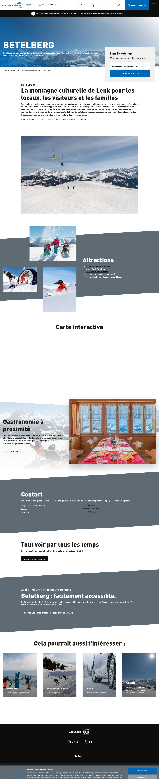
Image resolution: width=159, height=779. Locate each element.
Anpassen (142, 764)
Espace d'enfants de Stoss (98, 266)
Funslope (12, 689)
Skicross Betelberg (57, 689)
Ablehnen (142, 771)
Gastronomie (12, 451)
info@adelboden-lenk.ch (91, 509)
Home (5, 70)
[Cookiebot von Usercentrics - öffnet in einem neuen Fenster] (13, 775)
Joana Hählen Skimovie (97, 271)
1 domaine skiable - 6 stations (30, 70)
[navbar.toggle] (154, 5)
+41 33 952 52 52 (89, 505)
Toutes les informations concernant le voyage (48, 613)
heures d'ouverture (116, 13)
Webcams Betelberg (34, 559)
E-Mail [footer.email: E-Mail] (72, 742)
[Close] (125, 13)
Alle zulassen (142, 758)
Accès (90, 689)
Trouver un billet (129, 73)
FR (88, 742)
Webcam (130, 683)
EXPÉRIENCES (14, 70)
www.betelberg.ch (89, 512)
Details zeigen (32, 775)
